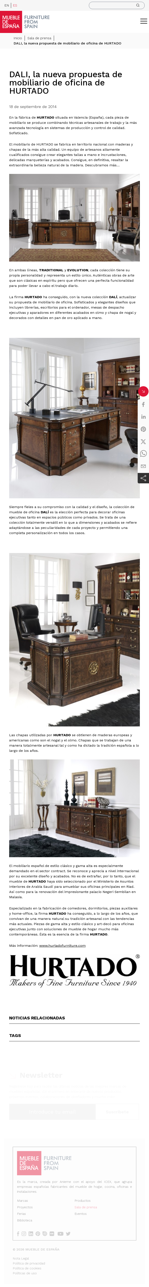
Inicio (18, 38)
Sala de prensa (39, 38)
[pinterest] (143, 429)
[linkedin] (143, 417)
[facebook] (143, 404)
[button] (144, 21)
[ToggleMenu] (144, 21)
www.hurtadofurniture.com (62, 946)
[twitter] (143, 441)
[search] (117, 5)
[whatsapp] (143, 454)
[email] (143, 466)
